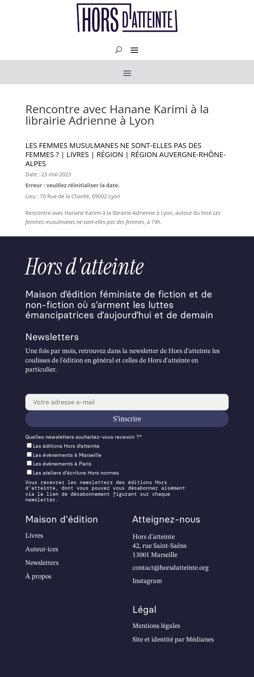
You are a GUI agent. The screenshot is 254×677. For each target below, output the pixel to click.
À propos (38, 576)
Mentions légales (156, 626)
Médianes (200, 639)
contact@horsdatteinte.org (170, 567)
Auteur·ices (41, 549)
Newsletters (41, 563)
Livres (34, 535)
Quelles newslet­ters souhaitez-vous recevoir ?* (83, 437)
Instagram (147, 581)
